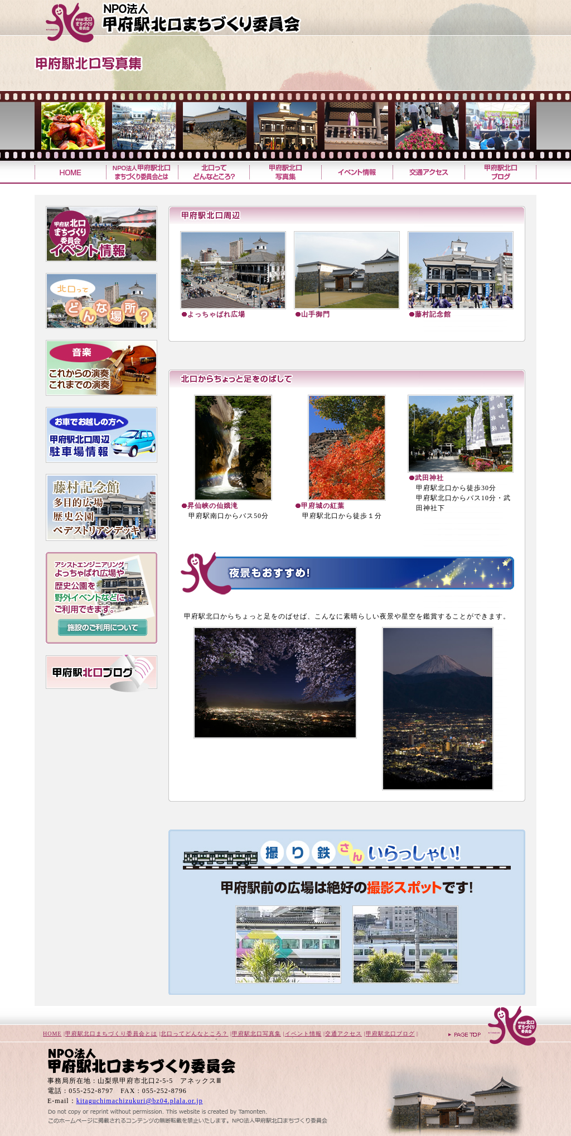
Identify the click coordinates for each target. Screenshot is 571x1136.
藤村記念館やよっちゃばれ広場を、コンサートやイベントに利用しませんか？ (101, 598)
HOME (52, 1033)
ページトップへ (491, 1027)
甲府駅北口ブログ (500, 172)
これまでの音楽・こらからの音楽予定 (101, 368)
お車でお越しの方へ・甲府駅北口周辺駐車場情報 (101, 435)
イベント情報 (357, 172)
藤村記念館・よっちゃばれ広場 (101, 507)
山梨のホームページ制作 (157, 1109)
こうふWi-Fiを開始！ (101, 709)
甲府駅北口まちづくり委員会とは (111, 1033)
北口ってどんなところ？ (213, 172)
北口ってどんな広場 (101, 301)
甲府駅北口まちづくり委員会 (193, 22)
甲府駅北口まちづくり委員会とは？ (141, 172)
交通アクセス (428, 172)
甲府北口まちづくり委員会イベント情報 (101, 234)
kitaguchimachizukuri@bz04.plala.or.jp (139, 1101)
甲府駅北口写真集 (285, 172)
